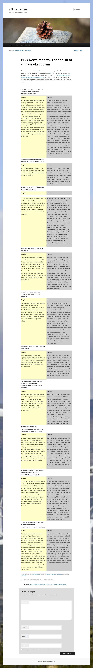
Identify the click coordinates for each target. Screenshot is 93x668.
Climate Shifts (18, 9)
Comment (25, 602)
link (50, 73)
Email (25, 636)
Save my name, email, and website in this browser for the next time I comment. (42, 650)
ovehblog (28, 50)
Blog (11, 45)
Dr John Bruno (38, 71)
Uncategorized (37, 574)
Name (25, 627)
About (16, 45)
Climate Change (51, 574)
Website (24, 645)
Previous (75, 50)
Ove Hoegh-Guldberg (26, 45)
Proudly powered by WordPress (46, 661)
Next (82, 50)
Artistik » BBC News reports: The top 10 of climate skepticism (47, 584)
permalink (23, 575)
